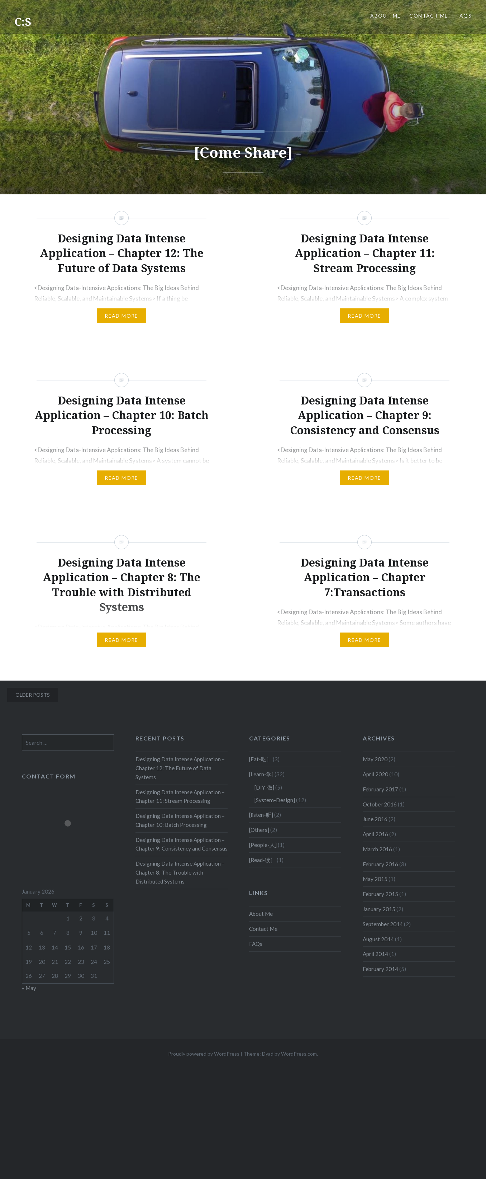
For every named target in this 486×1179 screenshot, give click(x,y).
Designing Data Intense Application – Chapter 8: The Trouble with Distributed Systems (180, 872)
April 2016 (375, 834)
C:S (22, 21)
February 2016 (380, 864)
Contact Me (428, 16)
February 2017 (380, 789)
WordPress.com (299, 1054)
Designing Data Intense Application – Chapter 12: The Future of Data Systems (180, 768)
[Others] (259, 830)
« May (29, 988)
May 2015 (375, 879)
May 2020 (375, 759)
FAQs (464, 16)
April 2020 (375, 774)
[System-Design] (274, 800)
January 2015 (379, 909)
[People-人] (263, 845)
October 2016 (380, 804)
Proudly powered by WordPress (203, 1054)
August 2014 (378, 939)
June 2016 (375, 819)
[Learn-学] (261, 774)
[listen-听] (261, 814)
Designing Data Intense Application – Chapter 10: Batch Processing (180, 820)
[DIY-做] (264, 787)
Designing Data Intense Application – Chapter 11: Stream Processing (180, 796)
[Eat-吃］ (260, 759)
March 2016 (377, 849)
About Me (385, 16)
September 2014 (383, 924)
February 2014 (380, 969)
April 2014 (375, 954)
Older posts (32, 695)
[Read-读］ (262, 860)
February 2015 (380, 894)
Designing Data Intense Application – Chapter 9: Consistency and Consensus (181, 844)
